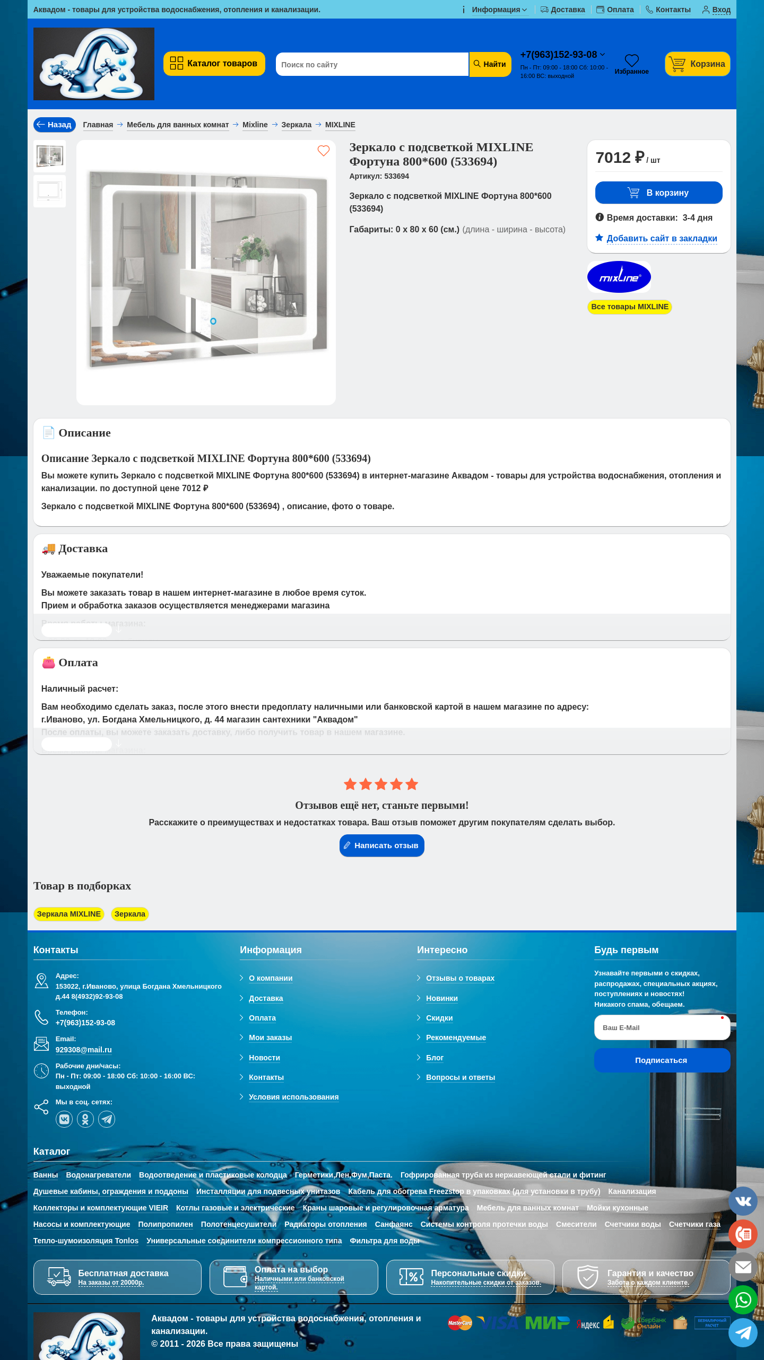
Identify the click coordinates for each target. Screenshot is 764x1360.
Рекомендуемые (456, 1039)
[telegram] (106, 1120)
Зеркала (139, 914)
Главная (98, 124)
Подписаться (661, 1061)
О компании (270, 979)
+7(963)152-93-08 (560, 54)
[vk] (64, 1120)
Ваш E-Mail (621, 1029)
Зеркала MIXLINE (72, 914)
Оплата (262, 1019)
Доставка (266, 999)
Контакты (266, 1078)
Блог (435, 1058)
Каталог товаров (213, 63)
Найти (489, 64)
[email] (743, 1266)
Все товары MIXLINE (634, 307)
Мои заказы (270, 1039)
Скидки (439, 1019)
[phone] (743, 1234)
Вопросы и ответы (460, 1078)
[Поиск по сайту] (373, 65)
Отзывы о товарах (460, 979)
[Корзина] (698, 63)
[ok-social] (85, 1120)
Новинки (442, 999)
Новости (264, 1058)
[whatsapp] (743, 1299)
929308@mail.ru (84, 1051)
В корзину (658, 193)
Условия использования (293, 1098)
